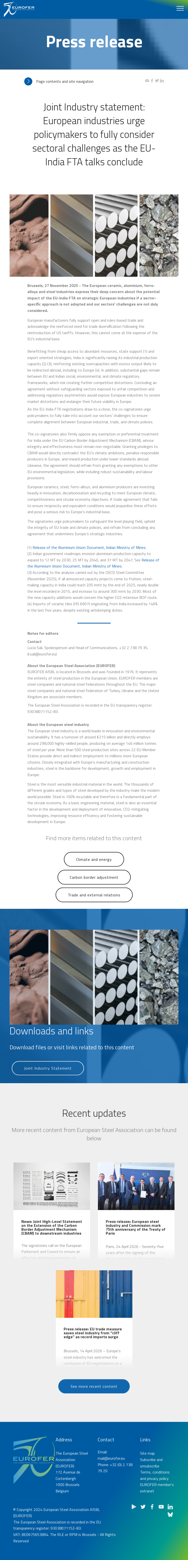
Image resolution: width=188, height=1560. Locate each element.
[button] (84, 81)
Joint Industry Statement (48, 1078)
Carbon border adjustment (94, 887)
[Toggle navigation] (180, 8)
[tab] (84, 81)
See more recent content (94, 1396)
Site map (147, 1485)
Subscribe (148, 1491)
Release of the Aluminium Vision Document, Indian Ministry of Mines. (90, 596)
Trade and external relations (94, 905)
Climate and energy (94, 870)
